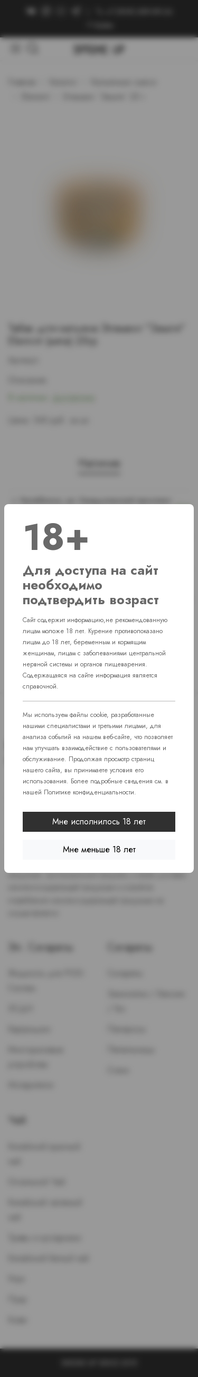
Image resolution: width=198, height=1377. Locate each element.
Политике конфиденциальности (89, 792)
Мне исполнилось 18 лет (99, 821)
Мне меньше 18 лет (99, 849)
